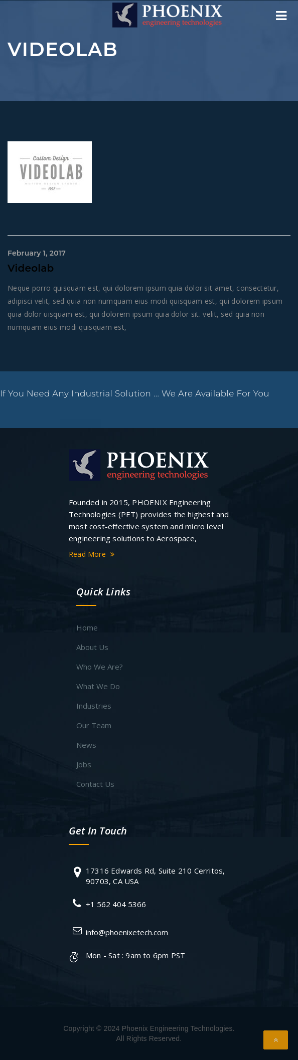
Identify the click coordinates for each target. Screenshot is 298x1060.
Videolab (31, 268)
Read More (93, 554)
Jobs (83, 764)
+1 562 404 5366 (116, 904)
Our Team (93, 725)
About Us (92, 647)
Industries (93, 706)
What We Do (98, 686)
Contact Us (95, 784)
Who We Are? (99, 667)
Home (87, 627)
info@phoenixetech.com (127, 932)
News (86, 745)
